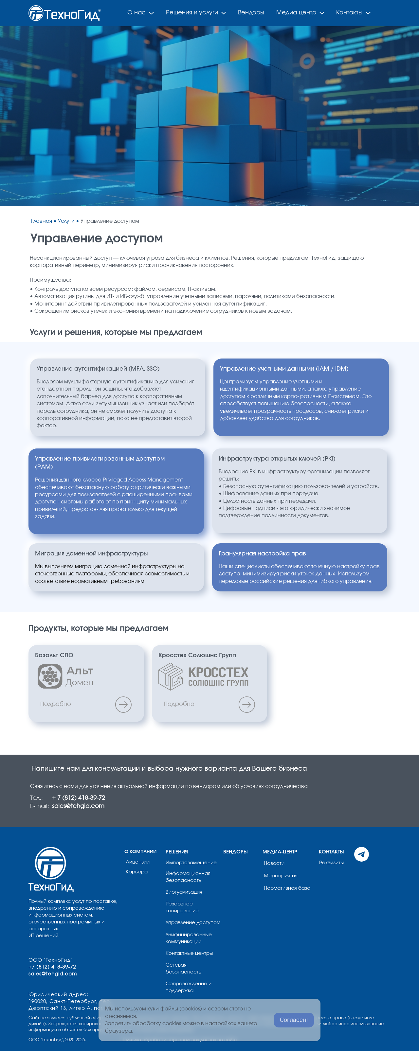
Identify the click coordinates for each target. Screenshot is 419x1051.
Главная (42, 221)
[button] (14, 116)
